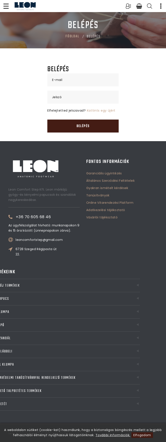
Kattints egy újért (101, 110)
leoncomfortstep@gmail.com (39, 240)
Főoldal (72, 36)
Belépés (83, 126)
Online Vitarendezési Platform (109, 202)
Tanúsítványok (98, 195)
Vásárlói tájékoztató (102, 217)
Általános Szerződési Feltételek (110, 180)
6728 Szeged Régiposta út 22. (36, 251)
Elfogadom (142, 435)
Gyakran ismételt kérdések (107, 188)
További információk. (113, 435)
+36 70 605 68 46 (33, 216)
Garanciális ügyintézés (104, 173)
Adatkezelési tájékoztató (105, 210)
